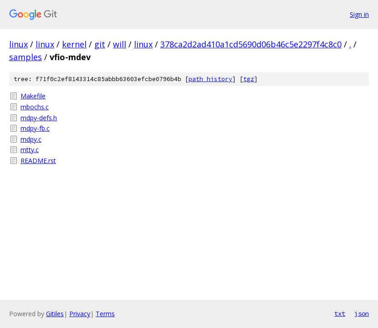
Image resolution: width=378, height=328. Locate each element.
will (119, 44)
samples (25, 56)
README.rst (38, 160)
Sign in (359, 14)
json (361, 313)
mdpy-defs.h (38, 117)
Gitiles (55, 313)
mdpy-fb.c (35, 128)
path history (210, 79)
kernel (74, 44)
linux (18, 44)
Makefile (33, 96)
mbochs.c (34, 106)
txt (339, 313)
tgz (248, 79)
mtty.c (29, 149)
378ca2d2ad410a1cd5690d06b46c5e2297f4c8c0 (251, 44)
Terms (105, 313)
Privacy (79, 313)
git (99, 44)
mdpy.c (30, 139)
